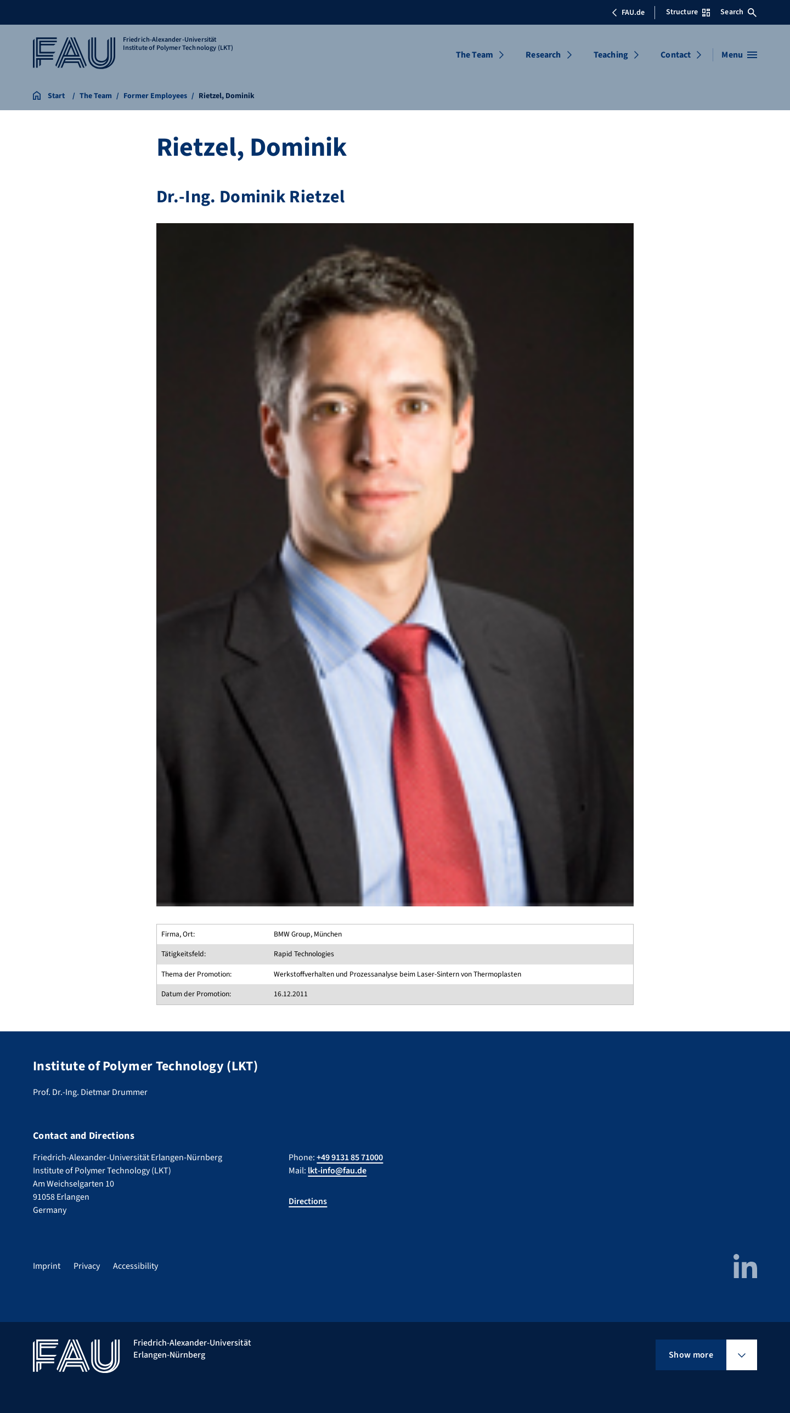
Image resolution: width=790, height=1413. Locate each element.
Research (543, 55)
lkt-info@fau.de (337, 1171)
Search (738, 12)
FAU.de (628, 12)
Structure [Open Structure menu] (688, 12)
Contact (676, 55)
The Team (474, 55)
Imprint (46, 1266)
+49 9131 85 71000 (350, 1157)
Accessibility (135, 1266)
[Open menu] (739, 55)
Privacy (87, 1266)
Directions (308, 1201)
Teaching (611, 55)
